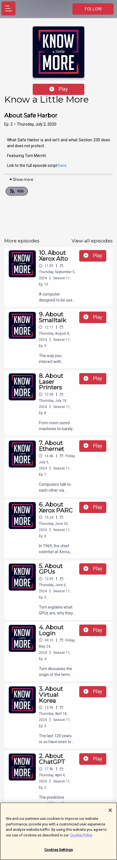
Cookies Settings (58, 852)
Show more (21, 179)
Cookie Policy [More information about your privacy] (81, 838)
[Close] (110, 813)
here (62, 165)
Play (58, 89)
